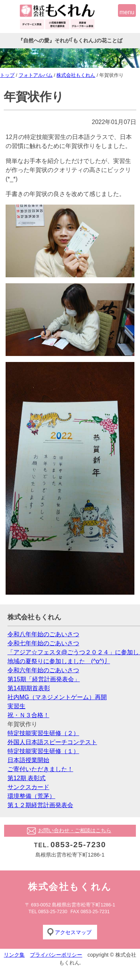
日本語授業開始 (28, 760)
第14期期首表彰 (28, 688)
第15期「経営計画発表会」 (43, 679)
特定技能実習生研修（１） (43, 751)
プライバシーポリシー (56, 955)
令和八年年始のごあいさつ (43, 634)
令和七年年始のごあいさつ (43, 643)
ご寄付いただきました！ (40, 769)
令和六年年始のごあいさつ (43, 670)
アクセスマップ (73, 932)
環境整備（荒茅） (31, 796)
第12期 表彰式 (26, 778)
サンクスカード (28, 787)
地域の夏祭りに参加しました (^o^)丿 (58, 661)
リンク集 (14, 955)
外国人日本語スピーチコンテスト (52, 742)
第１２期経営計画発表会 (40, 805)
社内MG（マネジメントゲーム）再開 (57, 697)
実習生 (16, 706)
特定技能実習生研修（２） (43, 733)
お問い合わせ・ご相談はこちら (74, 830)
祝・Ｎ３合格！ (28, 715)
